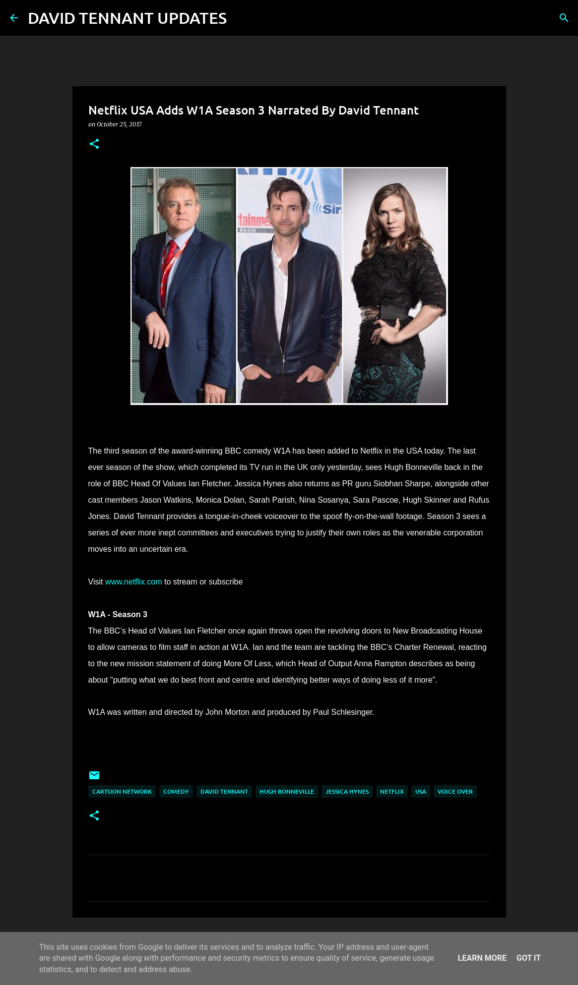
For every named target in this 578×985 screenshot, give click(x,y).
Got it (528, 958)
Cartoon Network (122, 791)
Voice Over (455, 791)
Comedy (176, 791)
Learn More (482, 958)
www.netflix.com (133, 582)
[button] (94, 144)
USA (420, 791)
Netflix (392, 791)
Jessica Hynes (347, 791)
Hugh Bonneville (286, 791)
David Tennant (224, 791)
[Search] (241, 18)
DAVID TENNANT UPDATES (127, 17)
